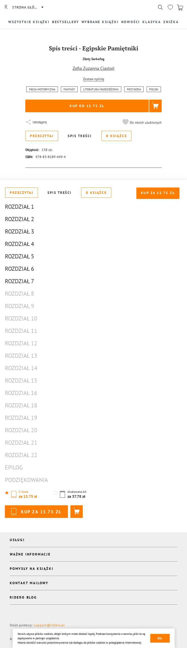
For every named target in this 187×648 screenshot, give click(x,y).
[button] (141, 122)
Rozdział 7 (19, 281)
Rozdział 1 (19, 206)
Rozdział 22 (21, 455)
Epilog (14, 467)
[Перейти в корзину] (180, 7)
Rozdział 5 (19, 256)
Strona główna (27, 7)
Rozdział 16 (21, 393)
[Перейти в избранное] (170, 7)
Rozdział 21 (21, 442)
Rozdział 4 (19, 244)
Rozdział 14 (21, 368)
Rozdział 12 (21, 343)
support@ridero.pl (49, 625)
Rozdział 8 (19, 293)
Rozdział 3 (19, 231)
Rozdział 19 (21, 418)
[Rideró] (6, 7)
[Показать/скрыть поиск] (160, 7)
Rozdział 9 (19, 306)
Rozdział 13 (21, 355)
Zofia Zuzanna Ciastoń (93, 68)
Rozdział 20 (21, 430)
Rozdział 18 (21, 405)
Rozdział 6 (19, 268)
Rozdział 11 (21, 331)
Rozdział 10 (21, 318)
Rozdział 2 (19, 219)
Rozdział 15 (21, 380)
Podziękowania (26, 480)
